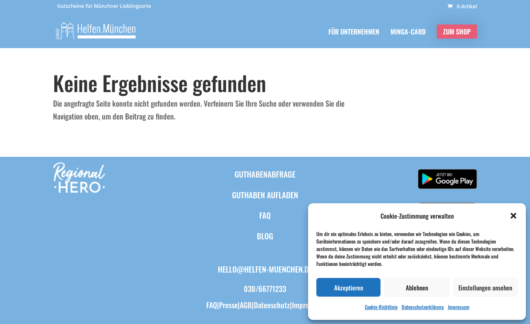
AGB (246, 305)
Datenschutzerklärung (423, 306)
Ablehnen (417, 287)
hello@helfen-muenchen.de (265, 269)
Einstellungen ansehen (485, 287)
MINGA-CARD (408, 33)
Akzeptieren (348, 287)
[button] (513, 216)
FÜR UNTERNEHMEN (353, 33)
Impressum (459, 306)
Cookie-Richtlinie (381, 306)
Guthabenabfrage (264, 174)
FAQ (265, 215)
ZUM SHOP (457, 32)
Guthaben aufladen (265, 194)
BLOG (265, 235)
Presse (228, 305)
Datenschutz (272, 305)
